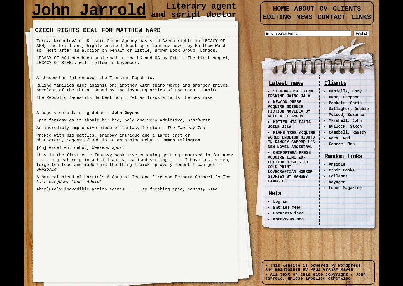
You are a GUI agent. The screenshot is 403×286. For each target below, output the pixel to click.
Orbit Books (342, 170)
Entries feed (287, 207)
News (304, 17)
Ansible (337, 164)
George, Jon (342, 144)
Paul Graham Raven (331, 269)
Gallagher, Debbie (349, 109)
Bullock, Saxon (345, 126)
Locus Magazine (345, 188)
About (304, 9)
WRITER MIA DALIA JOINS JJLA (289, 124)
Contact (332, 17)
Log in (280, 201)
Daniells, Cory (345, 91)
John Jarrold (89, 10)
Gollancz (338, 176)
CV (324, 9)
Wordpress (349, 265)
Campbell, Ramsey (347, 132)
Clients (347, 9)
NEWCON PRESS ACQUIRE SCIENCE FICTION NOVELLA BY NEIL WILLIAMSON (289, 109)
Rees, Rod (339, 138)
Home (281, 9)
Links (361, 17)
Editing (277, 17)
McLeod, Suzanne (346, 115)
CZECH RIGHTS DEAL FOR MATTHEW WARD (98, 30)
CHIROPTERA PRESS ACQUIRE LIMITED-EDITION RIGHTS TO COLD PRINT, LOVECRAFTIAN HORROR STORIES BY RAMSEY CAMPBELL (290, 167)
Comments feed (288, 213)
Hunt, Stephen (344, 97)
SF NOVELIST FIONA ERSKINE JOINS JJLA (290, 93)
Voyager (337, 182)
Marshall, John (345, 120)
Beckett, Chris (345, 103)
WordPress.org (288, 219)
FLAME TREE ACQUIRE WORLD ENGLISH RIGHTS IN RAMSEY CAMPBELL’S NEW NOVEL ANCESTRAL (291, 139)
